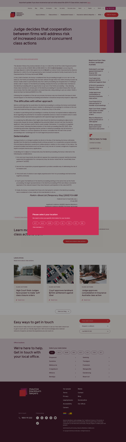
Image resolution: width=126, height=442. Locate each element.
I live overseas (37, 227)
